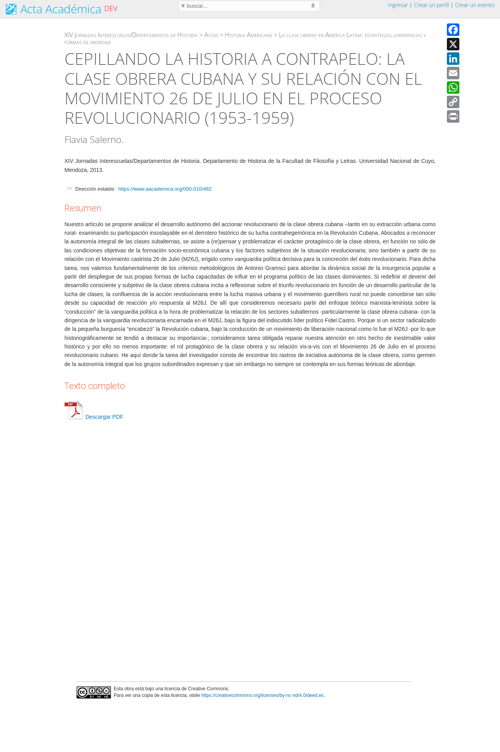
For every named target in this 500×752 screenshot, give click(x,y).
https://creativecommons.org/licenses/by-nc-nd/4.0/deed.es (262, 695)
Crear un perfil (431, 5)
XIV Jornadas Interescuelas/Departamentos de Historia (131, 34)
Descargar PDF (93, 417)
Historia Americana (248, 34)
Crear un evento (475, 5)
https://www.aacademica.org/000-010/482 (165, 189)
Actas (211, 34)
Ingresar (398, 5)
